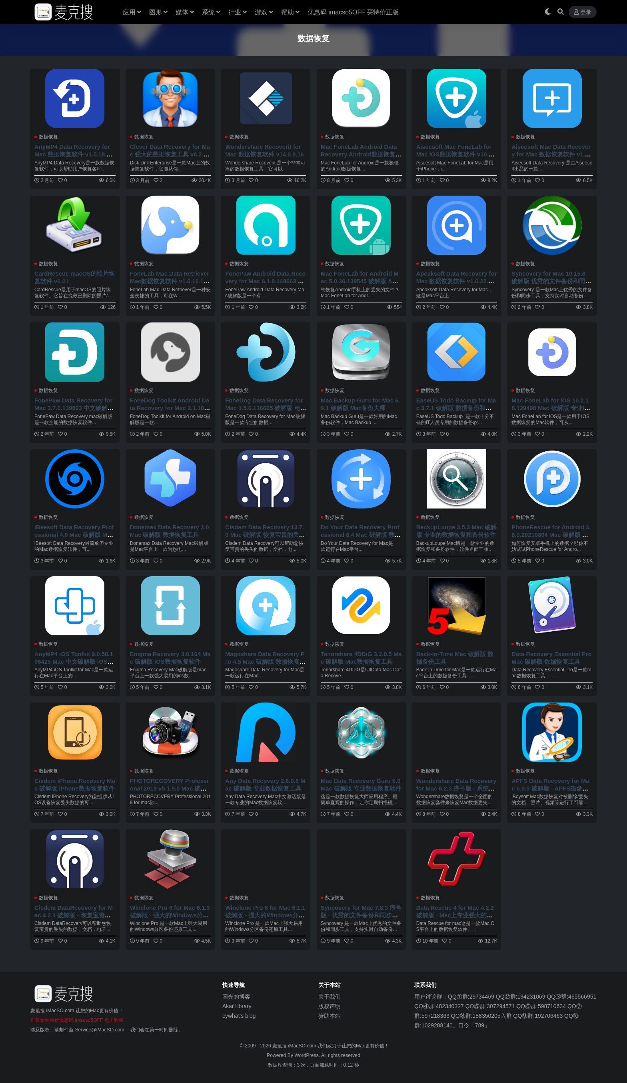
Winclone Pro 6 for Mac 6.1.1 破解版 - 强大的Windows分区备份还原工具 (264, 912)
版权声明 (329, 1003)
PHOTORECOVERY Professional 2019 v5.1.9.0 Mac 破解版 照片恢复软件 (170, 786)
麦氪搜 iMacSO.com (294, 1043)
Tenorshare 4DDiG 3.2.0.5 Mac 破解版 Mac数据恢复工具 (361, 656)
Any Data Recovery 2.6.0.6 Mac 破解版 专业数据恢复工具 (263, 786)
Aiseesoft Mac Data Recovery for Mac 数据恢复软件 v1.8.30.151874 (551, 153)
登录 (582, 12)
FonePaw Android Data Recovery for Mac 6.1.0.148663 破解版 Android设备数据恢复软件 (264, 284)
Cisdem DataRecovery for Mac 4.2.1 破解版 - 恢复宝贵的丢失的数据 (74, 912)
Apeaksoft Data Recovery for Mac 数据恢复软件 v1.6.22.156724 (456, 280)
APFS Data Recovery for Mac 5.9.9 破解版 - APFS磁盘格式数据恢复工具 (551, 786)
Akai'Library (237, 1003)
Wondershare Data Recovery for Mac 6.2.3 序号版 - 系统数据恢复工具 (455, 786)
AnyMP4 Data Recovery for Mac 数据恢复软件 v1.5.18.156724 (74, 153)
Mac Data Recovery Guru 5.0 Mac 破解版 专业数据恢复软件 (361, 786)
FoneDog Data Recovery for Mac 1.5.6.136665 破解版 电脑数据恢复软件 (265, 406)
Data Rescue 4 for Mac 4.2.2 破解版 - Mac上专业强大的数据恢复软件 (456, 912)
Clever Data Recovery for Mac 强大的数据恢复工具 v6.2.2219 (170, 153)
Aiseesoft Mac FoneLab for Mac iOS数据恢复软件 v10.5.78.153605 (455, 153)
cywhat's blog (239, 1013)
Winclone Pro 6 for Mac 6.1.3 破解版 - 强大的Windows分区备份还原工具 (169, 912)
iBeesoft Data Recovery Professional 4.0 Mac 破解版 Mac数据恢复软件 (74, 533)
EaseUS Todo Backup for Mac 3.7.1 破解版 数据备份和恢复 (455, 406)
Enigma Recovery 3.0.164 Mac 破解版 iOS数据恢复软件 (170, 656)
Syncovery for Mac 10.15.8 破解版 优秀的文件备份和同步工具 (551, 280)
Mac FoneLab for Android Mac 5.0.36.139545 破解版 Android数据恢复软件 (361, 280)
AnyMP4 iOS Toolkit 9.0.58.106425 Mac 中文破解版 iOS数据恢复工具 (74, 659)
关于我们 (329, 994)
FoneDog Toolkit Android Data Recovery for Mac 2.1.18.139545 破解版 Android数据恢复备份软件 (169, 410)
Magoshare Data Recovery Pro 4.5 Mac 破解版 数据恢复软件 (264, 659)
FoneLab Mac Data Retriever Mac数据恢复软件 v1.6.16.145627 (169, 280)
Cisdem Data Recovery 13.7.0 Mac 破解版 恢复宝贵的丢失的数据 (265, 533)
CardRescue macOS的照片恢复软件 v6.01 (72, 277)
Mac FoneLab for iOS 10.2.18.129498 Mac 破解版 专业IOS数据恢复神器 (551, 406)
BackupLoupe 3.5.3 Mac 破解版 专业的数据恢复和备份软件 (456, 533)
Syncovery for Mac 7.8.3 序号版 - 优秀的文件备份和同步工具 (359, 912)
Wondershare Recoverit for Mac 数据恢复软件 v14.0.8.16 (265, 150)
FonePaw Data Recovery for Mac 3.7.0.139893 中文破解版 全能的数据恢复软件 (74, 406)
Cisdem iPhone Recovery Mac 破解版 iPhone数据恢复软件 (74, 786)
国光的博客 (236, 994)
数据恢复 (48, 137)
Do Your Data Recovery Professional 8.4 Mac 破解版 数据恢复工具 (361, 533)
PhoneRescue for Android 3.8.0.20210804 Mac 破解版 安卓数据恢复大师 (549, 533)
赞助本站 (329, 1013)
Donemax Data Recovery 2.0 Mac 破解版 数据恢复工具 (169, 529)
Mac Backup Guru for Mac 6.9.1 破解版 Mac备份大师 (358, 403)
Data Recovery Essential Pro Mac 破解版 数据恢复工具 (550, 656)
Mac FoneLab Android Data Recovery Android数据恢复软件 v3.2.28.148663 (360, 153)
